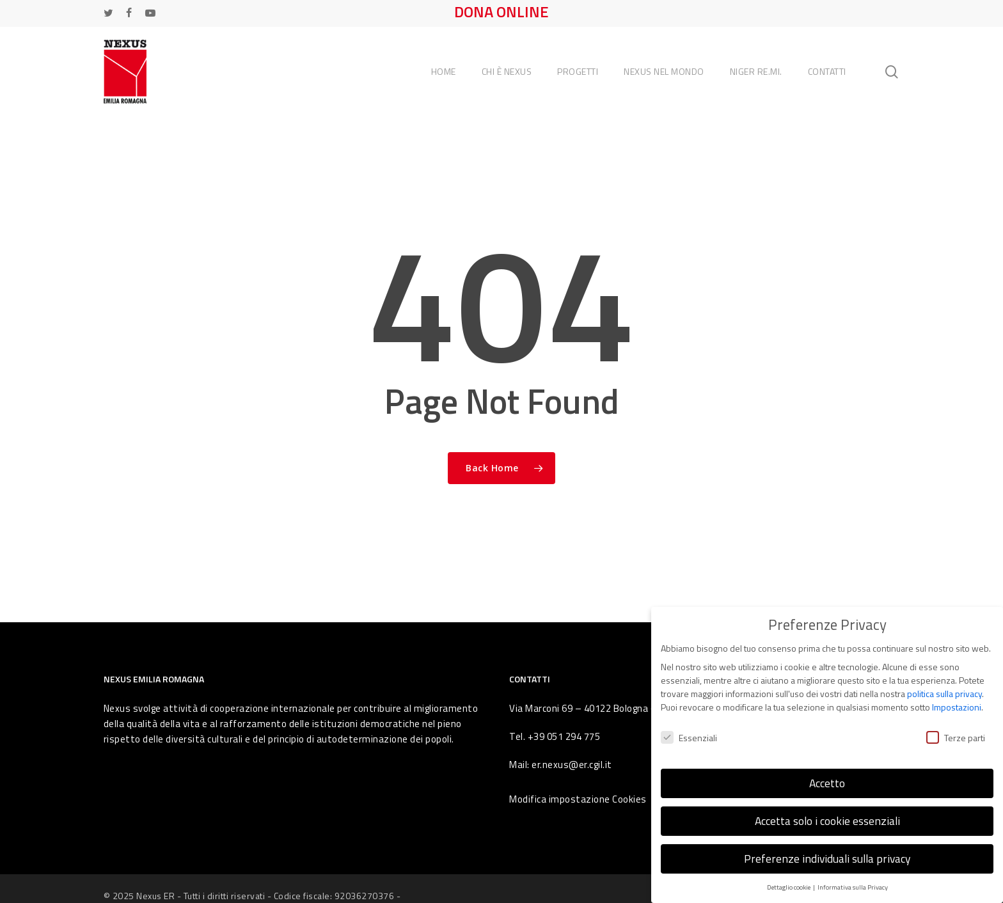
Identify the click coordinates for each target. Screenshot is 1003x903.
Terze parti (955, 728)
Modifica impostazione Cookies (578, 799)
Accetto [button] (827, 774)
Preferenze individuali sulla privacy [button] (827, 850)
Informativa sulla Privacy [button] (852, 879)
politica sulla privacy (944, 685)
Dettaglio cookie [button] (789, 879)
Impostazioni (956, 698)
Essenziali (689, 728)
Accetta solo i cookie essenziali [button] (827, 812)
